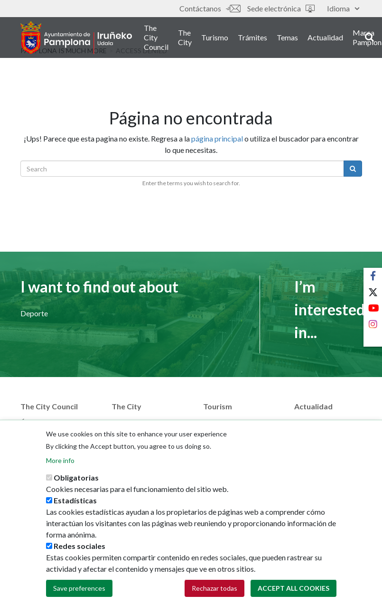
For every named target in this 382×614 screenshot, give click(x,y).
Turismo (214, 37)
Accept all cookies (293, 595)
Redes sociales (79, 552)
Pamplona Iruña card (236, 422)
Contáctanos (209, 8)
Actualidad (325, 37)
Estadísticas (75, 506)
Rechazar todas (214, 595)
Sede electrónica (281, 8)
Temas (287, 37)
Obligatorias (76, 484)
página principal (217, 138)
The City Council (156, 37)
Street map (129, 422)
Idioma (343, 8)
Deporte (34, 313)
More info (60, 467)
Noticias (308, 422)
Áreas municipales (49, 422)
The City (185, 37)
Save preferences (79, 595)
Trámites (252, 37)
